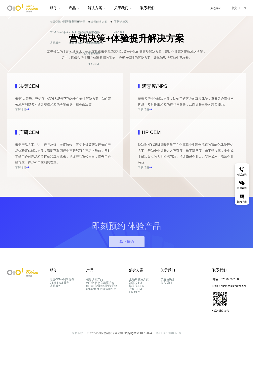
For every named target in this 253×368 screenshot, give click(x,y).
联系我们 (147, 8)
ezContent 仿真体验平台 (101, 328)
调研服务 (55, 321)
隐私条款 (78, 360)
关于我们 (121, 8)
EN (243, 8)
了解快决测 (168, 307)
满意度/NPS (136, 321)
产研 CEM (135, 328)
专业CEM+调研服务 (62, 307)
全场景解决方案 (139, 307)
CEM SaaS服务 (59, 314)
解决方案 (95, 8)
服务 (53, 8)
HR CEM (134, 335)
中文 (234, 8)
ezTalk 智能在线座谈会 (100, 314)
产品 (72, 8)
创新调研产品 (94, 307)
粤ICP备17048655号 (168, 360)
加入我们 (166, 314)
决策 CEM (135, 314)
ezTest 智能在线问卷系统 (101, 321)
